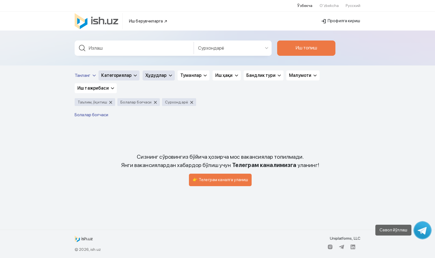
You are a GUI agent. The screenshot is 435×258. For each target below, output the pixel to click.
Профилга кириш (341, 20)
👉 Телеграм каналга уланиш (220, 179)
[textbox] (134, 48)
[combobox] (134, 48)
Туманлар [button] (193, 75)
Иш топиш (306, 47)
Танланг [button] (85, 75)
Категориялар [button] (119, 75)
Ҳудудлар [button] (158, 75)
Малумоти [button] (303, 75)
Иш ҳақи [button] (226, 75)
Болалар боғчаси (91, 114)
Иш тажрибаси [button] (95, 88)
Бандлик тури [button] (263, 75)
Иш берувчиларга (148, 21)
